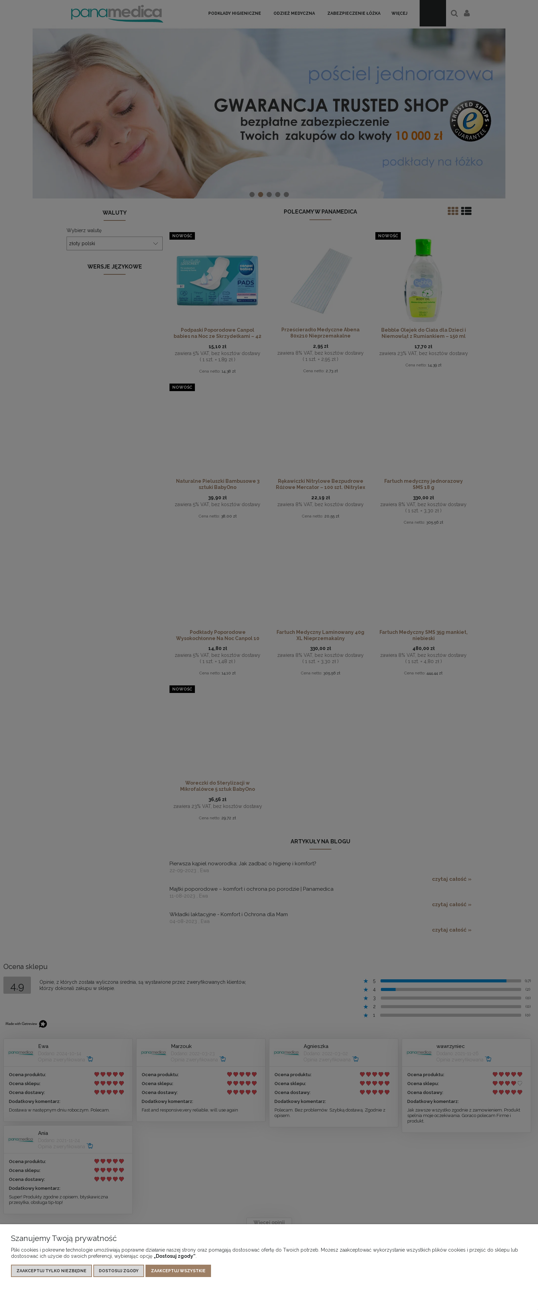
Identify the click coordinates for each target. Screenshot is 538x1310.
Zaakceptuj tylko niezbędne (51, 1270)
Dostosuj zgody (119, 1270)
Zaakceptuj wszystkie (178, 1270)
